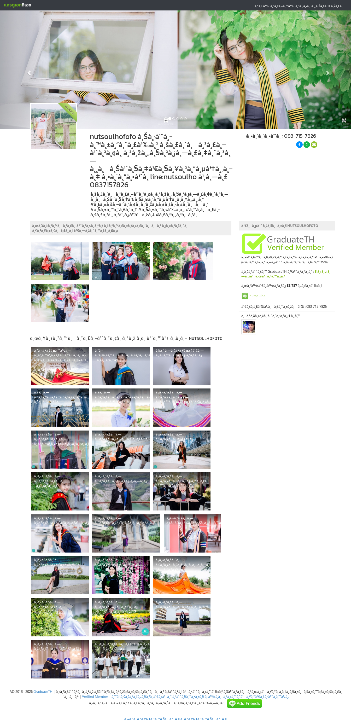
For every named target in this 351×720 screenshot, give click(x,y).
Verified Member (95, 696)
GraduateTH (42, 691)
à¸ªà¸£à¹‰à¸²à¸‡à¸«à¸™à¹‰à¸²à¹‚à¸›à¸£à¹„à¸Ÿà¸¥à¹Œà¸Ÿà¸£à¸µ (299, 6)
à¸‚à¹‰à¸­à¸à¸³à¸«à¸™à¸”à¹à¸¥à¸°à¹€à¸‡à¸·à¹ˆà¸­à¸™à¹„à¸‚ (247, 696)
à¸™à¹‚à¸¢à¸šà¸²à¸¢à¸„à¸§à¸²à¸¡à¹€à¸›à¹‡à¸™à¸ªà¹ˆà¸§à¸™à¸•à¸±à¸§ (158, 696)
